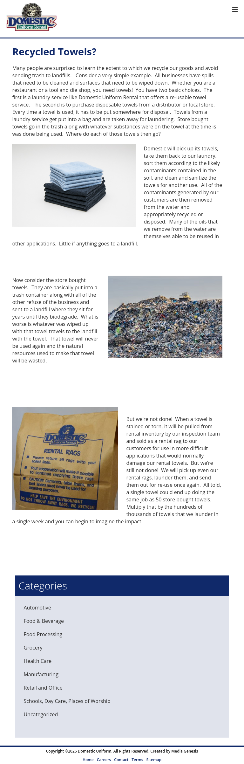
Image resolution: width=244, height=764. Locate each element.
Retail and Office (43, 687)
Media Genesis (184, 751)
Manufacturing (41, 674)
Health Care (37, 660)
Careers (104, 759)
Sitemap (153, 759)
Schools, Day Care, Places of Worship (67, 701)
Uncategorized (41, 714)
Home (88, 759)
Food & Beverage (44, 620)
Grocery (33, 647)
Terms (137, 759)
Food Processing (43, 634)
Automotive (37, 607)
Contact (121, 759)
